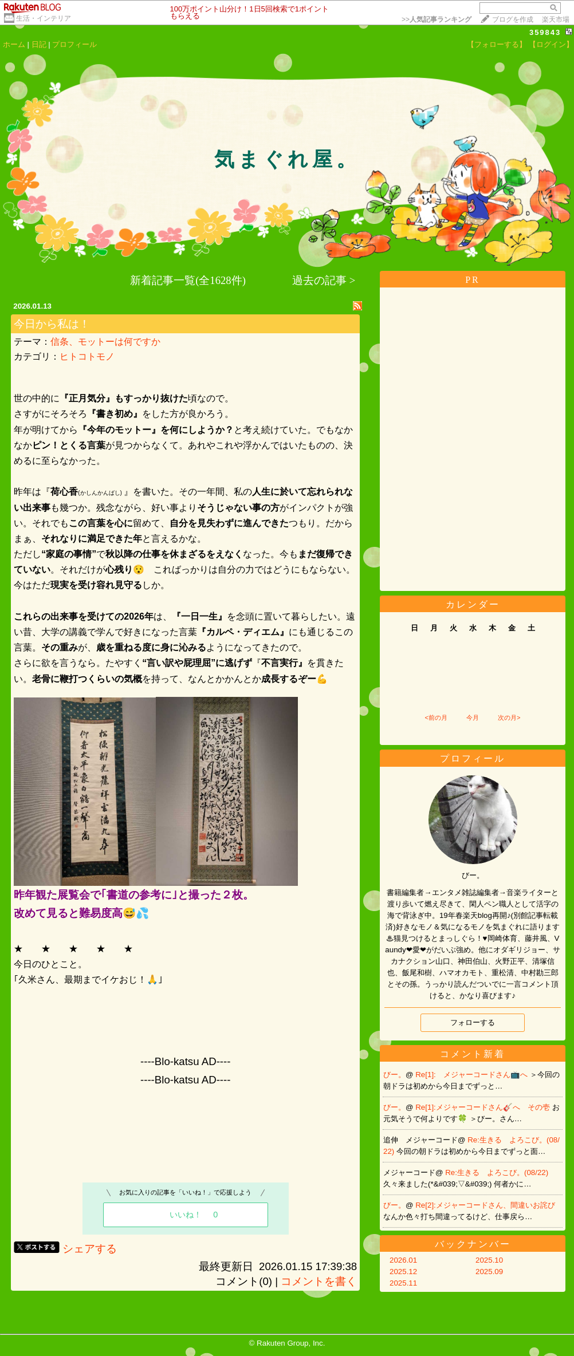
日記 (39, 44)
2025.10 (489, 1260)
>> (436, 19)
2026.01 (403, 1260)
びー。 (394, 1074)
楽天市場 (555, 19)
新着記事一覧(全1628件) (188, 280)
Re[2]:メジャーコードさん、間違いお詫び (485, 1205)
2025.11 (403, 1283)
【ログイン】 (551, 44)
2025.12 (403, 1271)
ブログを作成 (512, 19)
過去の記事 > (323, 280)
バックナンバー (473, 1244)
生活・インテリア (43, 18)
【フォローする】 (496, 44)
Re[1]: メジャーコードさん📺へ (472, 1074)
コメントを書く (319, 1281)
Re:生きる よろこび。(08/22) (496, 1172)
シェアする (89, 1249)
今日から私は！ (52, 324)
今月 (472, 717)
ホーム (14, 44)
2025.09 (489, 1271)
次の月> (509, 717)
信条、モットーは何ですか (105, 341)
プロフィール (74, 44)
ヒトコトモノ (87, 356)
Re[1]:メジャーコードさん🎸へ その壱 (483, 1107)
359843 (545, 32)
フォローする (472, 1022)
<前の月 (435, 717)
